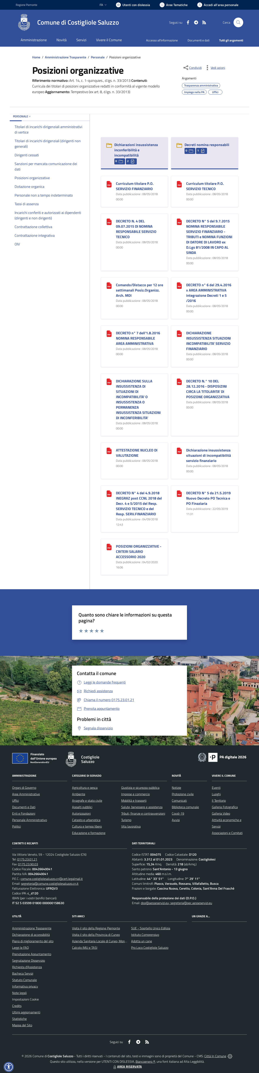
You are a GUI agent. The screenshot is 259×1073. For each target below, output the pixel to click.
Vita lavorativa (131, 826)
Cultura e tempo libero (87, 826)
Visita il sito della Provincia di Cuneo (96, 934)
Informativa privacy (25, 986)
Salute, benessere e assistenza (141, 807)
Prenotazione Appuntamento (31, 954)
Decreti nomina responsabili (207, 144)
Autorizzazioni (81, 813)
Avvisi (176, 819)
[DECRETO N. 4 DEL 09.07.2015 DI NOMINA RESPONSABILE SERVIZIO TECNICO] (109, 221)
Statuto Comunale (24, 979)
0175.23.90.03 (28, 864)
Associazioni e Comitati (227, 832)
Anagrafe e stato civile (87, 800)
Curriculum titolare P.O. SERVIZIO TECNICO (205, 186)
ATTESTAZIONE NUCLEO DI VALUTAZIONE (136, 452)
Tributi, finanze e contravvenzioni (143, 813)
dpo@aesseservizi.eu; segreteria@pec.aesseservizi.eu (176, 902)
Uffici (15, 800)
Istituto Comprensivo (145, 934)
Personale (98, 57)
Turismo (126, 819)
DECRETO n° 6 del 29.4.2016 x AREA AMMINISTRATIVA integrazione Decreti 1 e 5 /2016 (208, 292)
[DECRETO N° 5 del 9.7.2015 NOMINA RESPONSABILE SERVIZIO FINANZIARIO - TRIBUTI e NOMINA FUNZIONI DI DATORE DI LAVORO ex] (179, 221)
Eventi (216, 787)
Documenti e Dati (23, 807)
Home (36, 57)
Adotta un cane (141, 941)
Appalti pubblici (82, 807)
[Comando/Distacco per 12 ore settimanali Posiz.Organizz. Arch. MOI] (109, 285)
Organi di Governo (24, 787)
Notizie (176, 787)
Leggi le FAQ (20, 947)
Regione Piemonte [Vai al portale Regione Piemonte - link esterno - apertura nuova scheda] (26, 5)
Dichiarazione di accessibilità (31, 934)
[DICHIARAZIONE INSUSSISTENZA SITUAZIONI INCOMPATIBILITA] (179, 333)
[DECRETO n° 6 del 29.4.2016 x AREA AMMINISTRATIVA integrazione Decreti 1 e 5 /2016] (179, 285)
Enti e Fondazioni (23, 813)
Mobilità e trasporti (133, 800)
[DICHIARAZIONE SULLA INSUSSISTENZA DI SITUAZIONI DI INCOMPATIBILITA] (109, 381)
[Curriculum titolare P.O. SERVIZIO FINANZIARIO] (109, 184)
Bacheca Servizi (22, 973)
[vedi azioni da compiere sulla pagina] (214, 67)
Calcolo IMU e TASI (84, 947)
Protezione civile (183, 794)
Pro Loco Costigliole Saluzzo (149, 947)
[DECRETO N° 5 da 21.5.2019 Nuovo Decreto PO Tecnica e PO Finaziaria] (179, 493)
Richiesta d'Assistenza (27, 967)
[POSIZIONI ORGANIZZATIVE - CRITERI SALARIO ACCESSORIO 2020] (109, 546)
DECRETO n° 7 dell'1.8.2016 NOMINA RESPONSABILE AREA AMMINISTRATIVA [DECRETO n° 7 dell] (138, 338)
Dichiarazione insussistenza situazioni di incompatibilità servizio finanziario (208, 455)
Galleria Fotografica (225, 807)
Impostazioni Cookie (25, 999)
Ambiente (78, 794)
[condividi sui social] (192, 67)
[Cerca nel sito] (238, 22)
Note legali (19, 992)
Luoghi (216, 794)
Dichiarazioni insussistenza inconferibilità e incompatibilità (136, 150)
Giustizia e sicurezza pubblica (140, 787)
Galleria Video (221, 813)
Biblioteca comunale (185, 807)
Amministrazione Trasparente (65, 57)
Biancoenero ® (145, 1061)
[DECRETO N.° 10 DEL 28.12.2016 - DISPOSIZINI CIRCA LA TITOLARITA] (179, 381)
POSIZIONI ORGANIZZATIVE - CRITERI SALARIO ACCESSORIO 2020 (138, 552)
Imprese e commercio (135, 794)
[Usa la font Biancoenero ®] (133, 5)
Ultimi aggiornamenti (26, 1012)
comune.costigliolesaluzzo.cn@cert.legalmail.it (52, 878)
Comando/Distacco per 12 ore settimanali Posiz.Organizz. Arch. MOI (139, 290)
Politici (16, 826)
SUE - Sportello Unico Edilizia (150, 928)
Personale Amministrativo (29, 819)
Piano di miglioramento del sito (32, 941)
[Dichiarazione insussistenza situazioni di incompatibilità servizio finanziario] (179, 450)
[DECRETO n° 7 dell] (109, 333)
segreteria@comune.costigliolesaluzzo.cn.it (50, 883)
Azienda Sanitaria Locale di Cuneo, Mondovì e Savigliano (109, 941)
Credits (16, 1005)
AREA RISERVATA (127, 1066)
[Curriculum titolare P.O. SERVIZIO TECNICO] (179, 184)
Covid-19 (178, 813)
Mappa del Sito (22, 1025)
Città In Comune (215, 1056)
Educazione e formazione (88, 832)
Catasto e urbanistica (86, 819)
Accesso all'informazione (162, 40)
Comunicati (179, 800)
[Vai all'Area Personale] (217, 5)
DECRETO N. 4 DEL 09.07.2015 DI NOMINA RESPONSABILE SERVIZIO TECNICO (136, 229)
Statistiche (19, 1018)
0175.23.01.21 (27, 859)
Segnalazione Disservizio (28, 960)
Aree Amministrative (26, 794)
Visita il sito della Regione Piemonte (96, 928)
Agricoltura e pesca (85, 787)
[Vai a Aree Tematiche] (173, 5)
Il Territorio (219, 800)
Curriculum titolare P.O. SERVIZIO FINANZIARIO (135, 186)
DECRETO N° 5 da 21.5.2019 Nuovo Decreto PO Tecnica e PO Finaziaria (208, 498)
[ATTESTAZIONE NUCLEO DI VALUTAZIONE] (109, 450)
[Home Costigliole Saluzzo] (67, 22)
